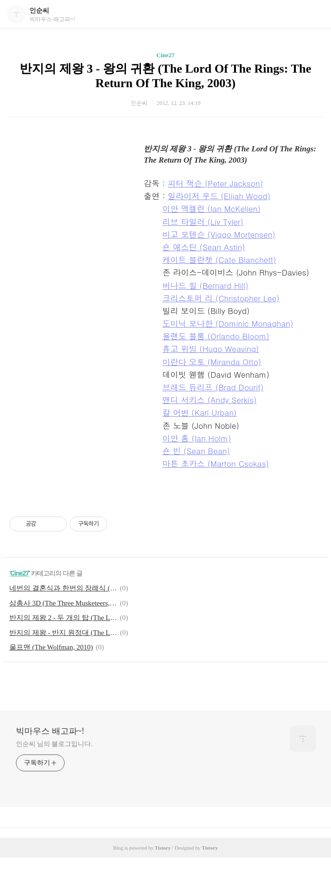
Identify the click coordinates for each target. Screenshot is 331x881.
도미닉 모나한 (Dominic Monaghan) (228, 323)
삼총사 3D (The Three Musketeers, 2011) (63, 603)
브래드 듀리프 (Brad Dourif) (213, 387)
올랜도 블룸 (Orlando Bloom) (215, 336)
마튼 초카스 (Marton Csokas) (215, 463)
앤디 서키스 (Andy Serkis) (209, 399)
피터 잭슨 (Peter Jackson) (215, 183)
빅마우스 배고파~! (50, 731)
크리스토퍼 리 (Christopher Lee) (221, 298)
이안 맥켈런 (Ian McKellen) (211, 208)
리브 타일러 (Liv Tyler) (202, 221)
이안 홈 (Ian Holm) (196, 438)
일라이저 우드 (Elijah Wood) (219, 196)
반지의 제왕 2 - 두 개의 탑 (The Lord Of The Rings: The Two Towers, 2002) (63, 617)
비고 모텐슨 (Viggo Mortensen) (218, 234)
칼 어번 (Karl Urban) (199, 412)
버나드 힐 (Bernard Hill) (205, 285)
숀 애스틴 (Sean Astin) (203, 247)
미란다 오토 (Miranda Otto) (211, 361)
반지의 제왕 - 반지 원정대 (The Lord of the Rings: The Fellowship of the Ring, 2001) (63, 632)
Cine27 (165, 55)
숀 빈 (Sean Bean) (196, 450)
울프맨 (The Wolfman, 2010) (51, 647)
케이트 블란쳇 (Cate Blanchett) (219, 259)
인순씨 (39, 10)
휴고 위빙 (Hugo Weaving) (210, 348)
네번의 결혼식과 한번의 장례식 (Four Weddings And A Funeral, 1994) (63, 588)
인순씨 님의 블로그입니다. (54, 743)
